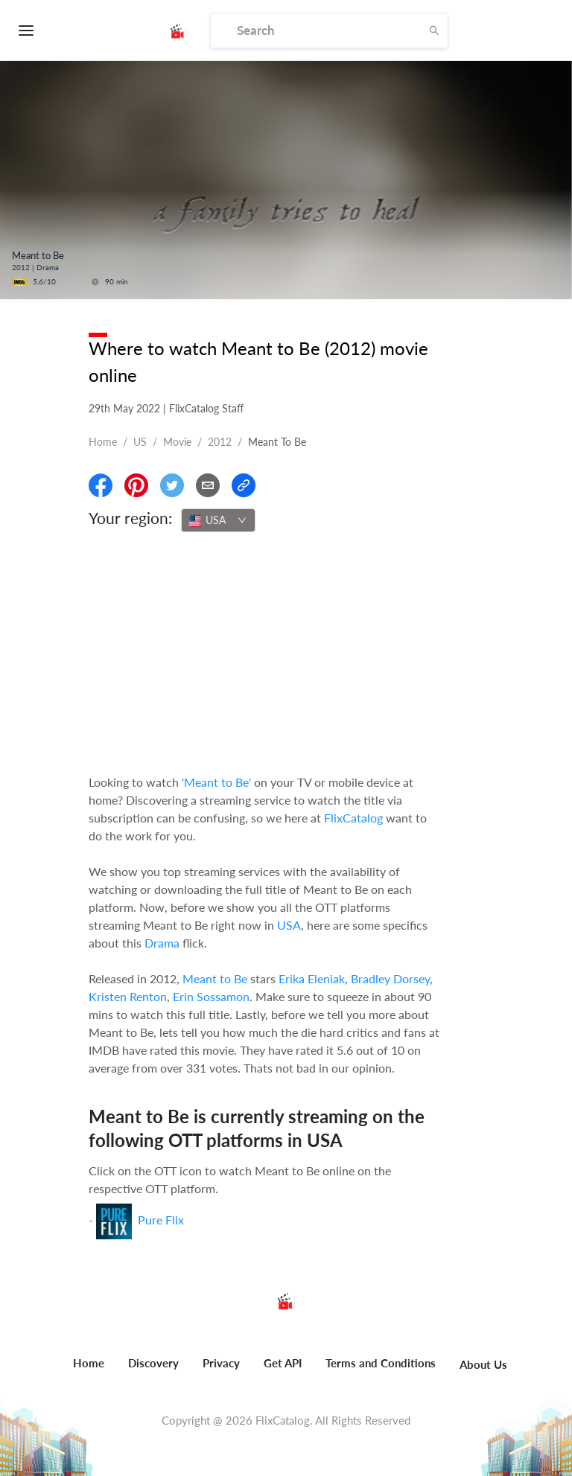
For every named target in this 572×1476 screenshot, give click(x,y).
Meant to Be (214, 978)
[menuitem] (88, 1371)
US (140, 441)
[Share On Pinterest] (136, 485)
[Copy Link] (243, 485)
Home (103, 441)
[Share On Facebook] (100, 485)
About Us (483, 1364)
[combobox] (218, 520)
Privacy (221, 1363)
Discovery (153, 1363)
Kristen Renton (128, 996)
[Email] (208, 485)
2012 (220, 441)
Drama (161, 943)
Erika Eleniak (312, 978)
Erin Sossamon (211, 996)
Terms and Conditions (380, 1363)
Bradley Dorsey (390, 978)
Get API (283, 1363)
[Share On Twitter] (172, 485)
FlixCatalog (353, 818)
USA (289, 925)
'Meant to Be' (216, 782)
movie (177, 441)
